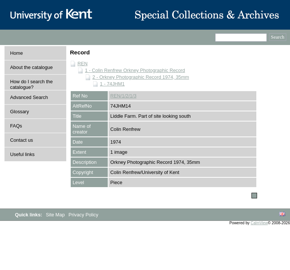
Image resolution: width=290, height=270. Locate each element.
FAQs (16, 126)
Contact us (21, 140)
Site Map (56, 215)
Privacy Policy (83, 215)
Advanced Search (29, 97)
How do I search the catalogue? (31, 84)
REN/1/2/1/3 (123, 96)
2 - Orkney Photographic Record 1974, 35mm (140, 77)
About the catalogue (31, 67)
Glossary (19, 111)
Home (16, 53)
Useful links (22, 154)
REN (82, 63)
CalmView (259, 223)
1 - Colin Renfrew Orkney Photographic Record (135, 70)
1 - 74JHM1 (112, 84)
